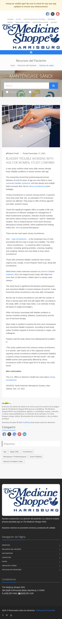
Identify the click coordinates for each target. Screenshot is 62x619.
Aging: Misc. (14, 452)
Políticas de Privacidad (11, 569)
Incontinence (28, 452)
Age (4, 452)
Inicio (13, 65)
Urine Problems (36, 457)
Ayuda (18, 19)
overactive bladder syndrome (18, 183)
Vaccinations (7, 553)
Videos (34, 92)
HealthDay (26, 422)
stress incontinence (37, 186)
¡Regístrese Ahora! (40, 22)
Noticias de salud (15, 92)
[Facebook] (2, 615)
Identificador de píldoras (34, 19)
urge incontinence (19, 239)
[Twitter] (7, 615)
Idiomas (10, 19)
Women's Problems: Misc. (13, 461)
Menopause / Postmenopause (14, 457)
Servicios (6, 545)
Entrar (54, 22)
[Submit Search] (53, 85)
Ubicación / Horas (22, 22)
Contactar (6, 557)
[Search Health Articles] (26, 85)
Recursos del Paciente (27, 65)
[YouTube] (11, 615)
